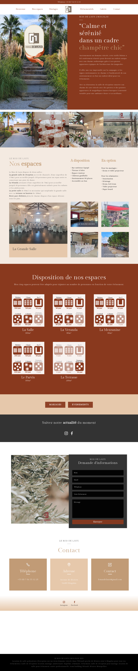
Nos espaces (37, 9)
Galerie (103, 9)
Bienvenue (20, 9)
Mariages (53, 9)
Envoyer (97, 524)
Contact (116, 9)
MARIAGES (55, 407)
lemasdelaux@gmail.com (110, 581)
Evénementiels (86, 9)
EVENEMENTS (80, 407)
